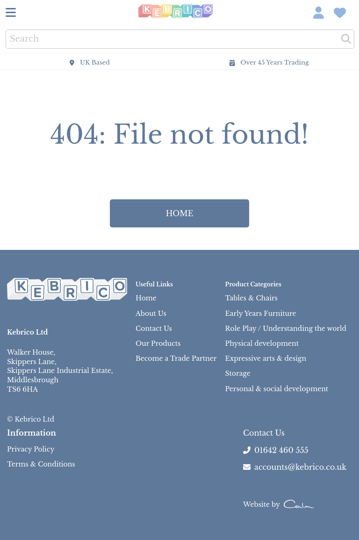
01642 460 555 (281, 450)
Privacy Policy (30, 449)
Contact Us (154, 328)
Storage (238, 373)
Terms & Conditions (41, 464)
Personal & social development (277, 389)
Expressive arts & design (265, 358)
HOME (180, 213)
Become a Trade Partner (176, 358)
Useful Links (154, 284)
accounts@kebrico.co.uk (294, 467)
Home (146, 298)
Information (31, 433)
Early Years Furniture (260, 313)
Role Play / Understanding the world (285, 328)
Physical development (262, 343)
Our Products (158, 343)
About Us (151, 313)
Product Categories (253, 284)
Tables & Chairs (251, 298)
